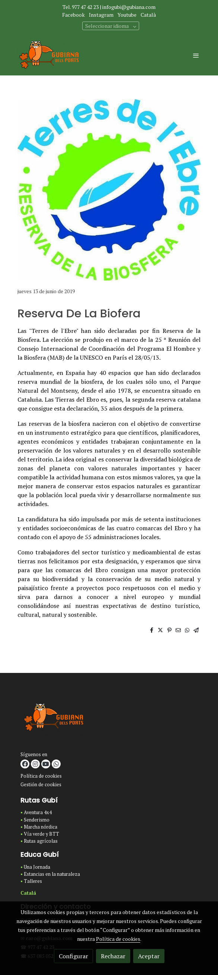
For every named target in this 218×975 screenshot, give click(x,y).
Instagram (101, 14)
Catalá (28, 893)
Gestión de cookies (40, 784)
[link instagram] (35, 763)
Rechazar (113, 956)
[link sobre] (109, 719)
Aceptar (149, 956)
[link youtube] (46, 763)
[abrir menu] (196, 55)
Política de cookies (41, 776)
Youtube (127, 14)
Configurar (73, 956)
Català (148, 14)
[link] (49, 55)
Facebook (73, 14)
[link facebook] (24, 763)
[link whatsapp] (56, 763)
